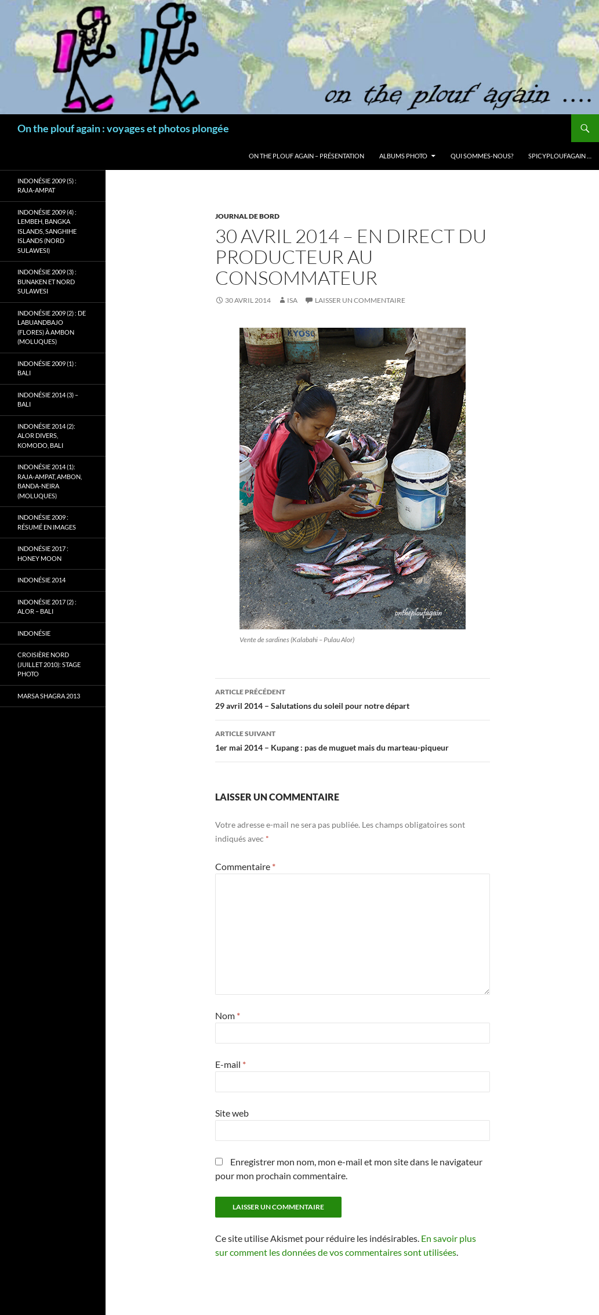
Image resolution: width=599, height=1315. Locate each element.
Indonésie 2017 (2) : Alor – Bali (47, 606)
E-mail (230, 1064)
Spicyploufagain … (559, 156)
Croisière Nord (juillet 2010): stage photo (49, 664)
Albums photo (403, 156)
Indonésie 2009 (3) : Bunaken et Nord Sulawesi (47, 281)
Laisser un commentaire (360, 300)
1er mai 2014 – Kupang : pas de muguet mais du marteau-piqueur (352, 739)
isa (292, 300)
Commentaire (245, 866)
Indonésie (33, 633)
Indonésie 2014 (41, 580)
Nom (227, 1015)
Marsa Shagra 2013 (48, 696)
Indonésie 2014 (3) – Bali (47, 399)
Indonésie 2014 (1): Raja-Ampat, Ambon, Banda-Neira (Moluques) (49, 481)
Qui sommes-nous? (482, 156)
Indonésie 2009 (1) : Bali (47, 368)
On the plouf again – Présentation (306, 156)
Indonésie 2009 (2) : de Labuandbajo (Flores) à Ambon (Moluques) (51, 327)
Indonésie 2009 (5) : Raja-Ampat (47, 185)
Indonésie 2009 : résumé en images (46, 522)
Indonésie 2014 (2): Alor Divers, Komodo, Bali (46, 435)
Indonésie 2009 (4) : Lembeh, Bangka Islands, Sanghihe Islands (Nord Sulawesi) (47, 231)
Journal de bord (247, 216)
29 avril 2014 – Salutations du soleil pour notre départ (352, 698)
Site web (232, 1112)
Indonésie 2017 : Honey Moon (42, 553)
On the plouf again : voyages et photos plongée (123, 128)
